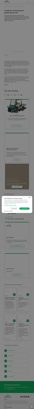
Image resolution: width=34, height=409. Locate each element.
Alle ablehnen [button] (13, 208)
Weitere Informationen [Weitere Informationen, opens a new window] (13, 203)
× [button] (30, 197)
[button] (17, 205)
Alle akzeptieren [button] (24, 208)
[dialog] (17, 204)
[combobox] (29, 197)
